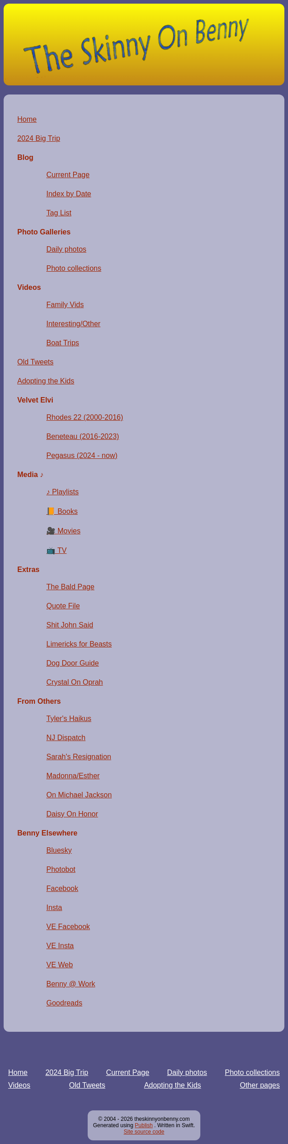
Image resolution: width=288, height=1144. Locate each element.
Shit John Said (69, 625)
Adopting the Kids (172, 1085)
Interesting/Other (73, 324)
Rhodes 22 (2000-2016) (84, 417)
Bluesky (59, 850)
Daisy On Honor (72, 814)
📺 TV (56, 550)
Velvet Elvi (35, 400)
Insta (54, 907)
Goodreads (64, 1003)
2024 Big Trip (66, 1072)
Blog (25, 157)
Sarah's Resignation (78, 757)
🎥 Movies (63, 531)
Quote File (63, 606)
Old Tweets (87, 1085)
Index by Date (68, 194)
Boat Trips (62, 343)
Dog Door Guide (72, 663)
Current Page (127, 1072)
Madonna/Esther (72, 776)
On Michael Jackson (79, 795)
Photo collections (252, 1072)
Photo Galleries (43, 232)
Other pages (260, 1085)
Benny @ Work (70, 984)
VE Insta (60, 946)
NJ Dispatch (65, 737)
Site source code (144, 1132)
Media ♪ (30, 474)
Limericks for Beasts (79, 644)
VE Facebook (68, 926)
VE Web (59, 965)
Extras (28, 569)
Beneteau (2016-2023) (82, 436)
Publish (144, 1125)
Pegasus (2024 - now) (82, 455)
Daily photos (187, 1072)
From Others (39, 701)
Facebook (62, 888)
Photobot (60, 869)
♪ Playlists (62, 492)
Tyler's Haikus (68, 718)
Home (18, 1072)
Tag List (58, 213)
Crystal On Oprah (74, 682)
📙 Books (62, 511)
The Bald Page (70, 587)
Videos (19, 1085)
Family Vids (65, 304)
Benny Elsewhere (47, 833)
